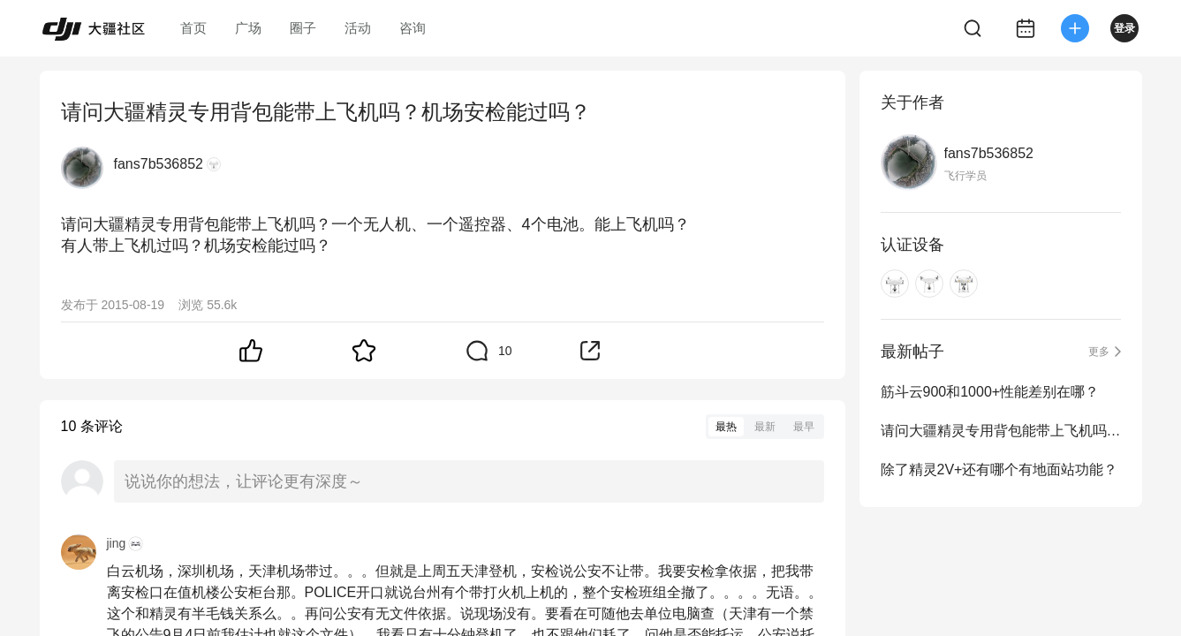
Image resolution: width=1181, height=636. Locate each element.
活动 (357, 27)
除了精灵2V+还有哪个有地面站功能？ (999, 469)
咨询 (412, 27)
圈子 (303, 27)
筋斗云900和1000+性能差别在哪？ (990, 391)
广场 (248, 27)
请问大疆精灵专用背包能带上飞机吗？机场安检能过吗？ (1001, 430)
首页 (193, 27)
